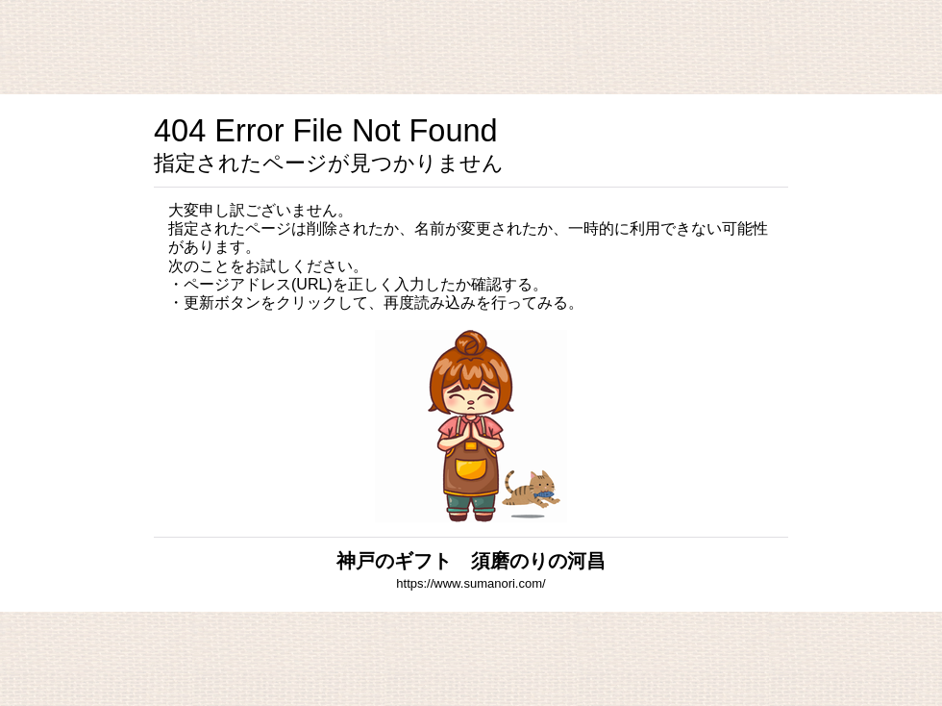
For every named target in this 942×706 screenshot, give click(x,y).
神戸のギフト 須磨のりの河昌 (471, 560)
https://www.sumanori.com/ (470, 583)
